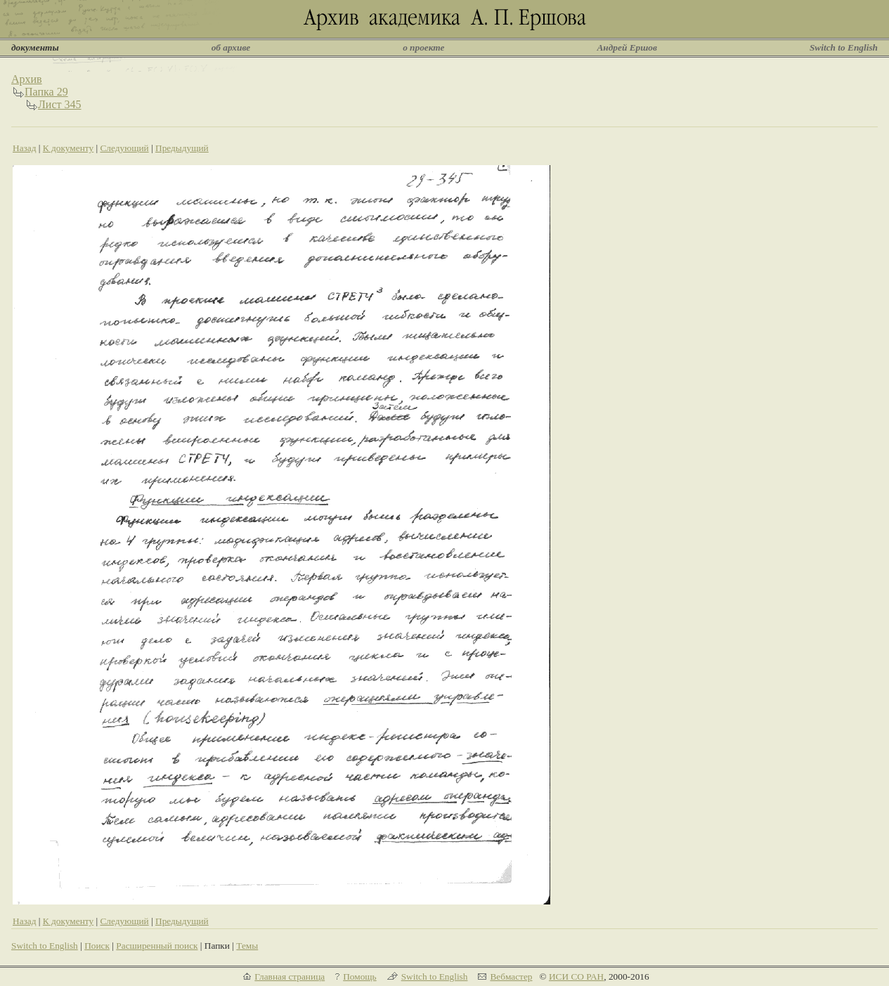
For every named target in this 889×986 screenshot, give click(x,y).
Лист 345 (60, 104)
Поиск (97, 945)
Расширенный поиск (156, 945)
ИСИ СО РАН (576, 976)
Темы (247, 945)
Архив (26, 79)
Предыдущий (182, 148)
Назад (25, 148)
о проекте (423, 47)
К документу (68, 148)
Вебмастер (511, 976)
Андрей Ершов (627, 47)
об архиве (231, 47)
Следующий (124, 148)
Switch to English (844, 47)
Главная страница (289, 976)
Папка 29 (46, 92)
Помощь (359, 976)
